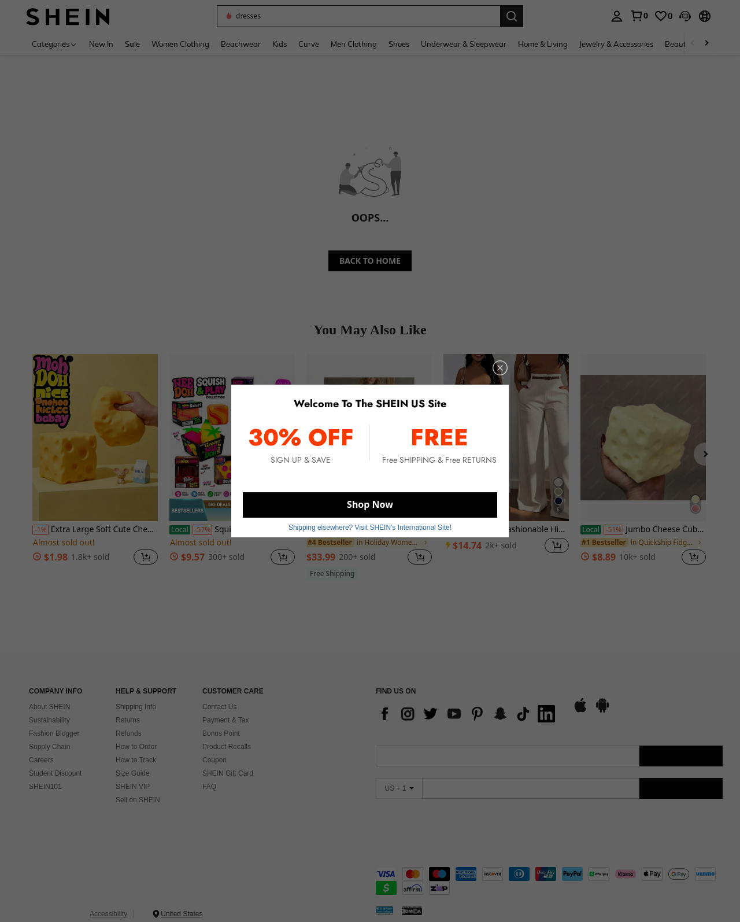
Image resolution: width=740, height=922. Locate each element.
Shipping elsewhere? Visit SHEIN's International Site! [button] (370, 527)
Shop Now (370, 504)
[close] (500, 368)
